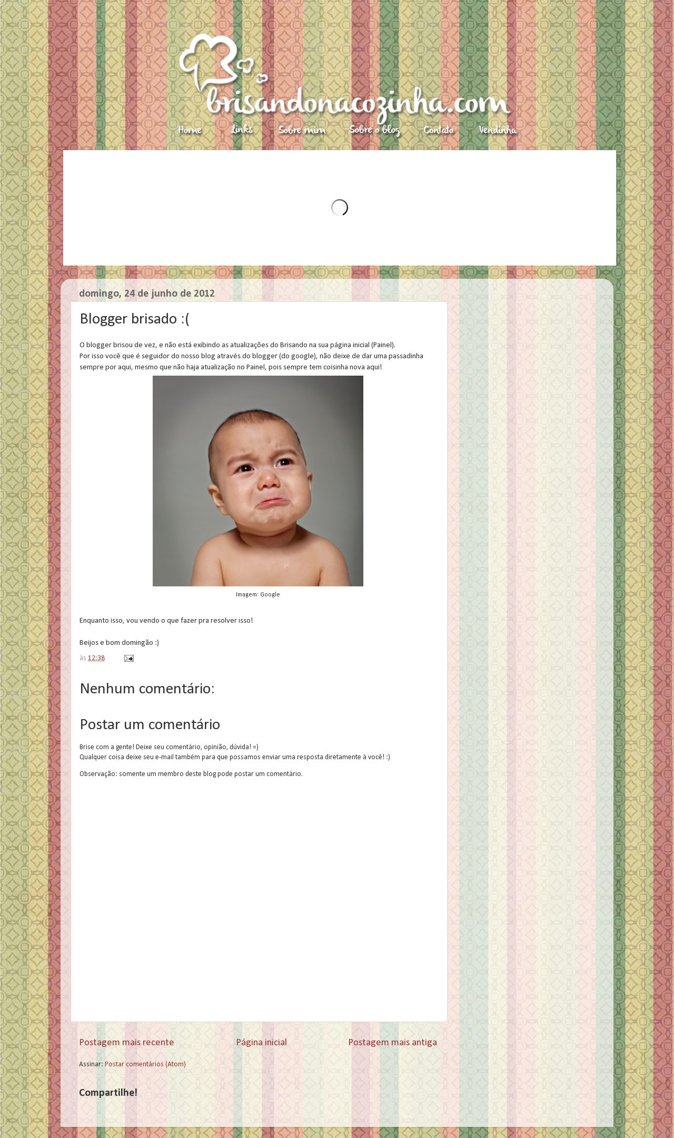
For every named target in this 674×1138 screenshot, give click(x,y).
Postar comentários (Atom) (145, 1064)
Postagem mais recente (126, 1043)
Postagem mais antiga (392, 1043)
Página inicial (261, 1043)
